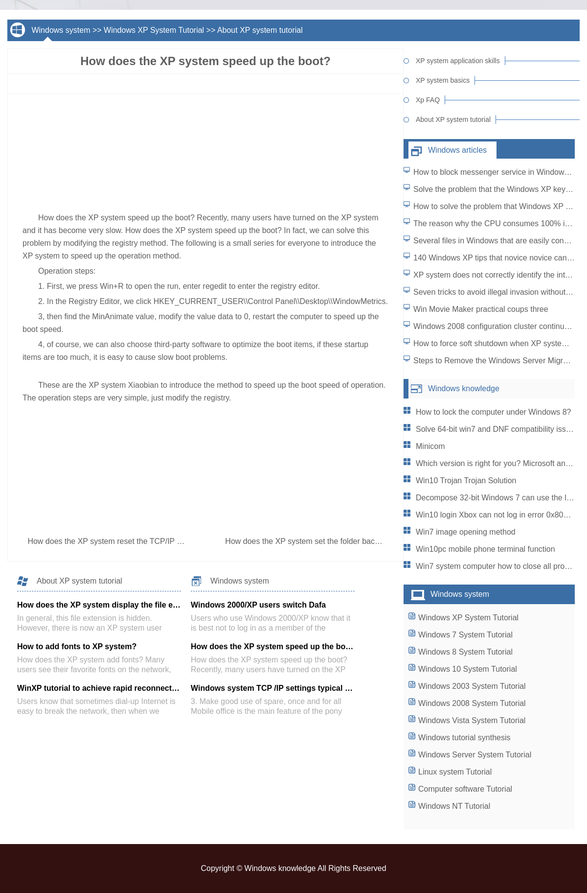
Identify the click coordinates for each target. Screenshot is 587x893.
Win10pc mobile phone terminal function (485, 549)
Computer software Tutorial (465, 789)
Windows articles (457, 150)
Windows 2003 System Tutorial (472, 686)
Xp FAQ (428, 100)
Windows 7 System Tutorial (465, 635)
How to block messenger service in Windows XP (497, 172)
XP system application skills (458, 61)
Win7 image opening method (466, 532)
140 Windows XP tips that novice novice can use (497, 258)
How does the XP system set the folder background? (317, 541)
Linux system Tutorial (455, 772)
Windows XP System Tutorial (154, 30)
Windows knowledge (463, 388)
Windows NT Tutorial (454, 806)
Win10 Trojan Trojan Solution (466, 480)
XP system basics (443, 80)
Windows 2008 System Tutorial (472, 703)
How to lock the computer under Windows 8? (493, 412)
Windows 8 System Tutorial (465, 652)
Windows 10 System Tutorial (467, 669)
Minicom (430, 446)
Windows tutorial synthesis (464, 737)
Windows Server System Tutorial (474, 755)
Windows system (60, 30)
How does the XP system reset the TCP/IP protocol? (119, 541)
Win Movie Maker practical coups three (480, 309)
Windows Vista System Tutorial (471, 720)
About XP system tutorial (260, 30)
